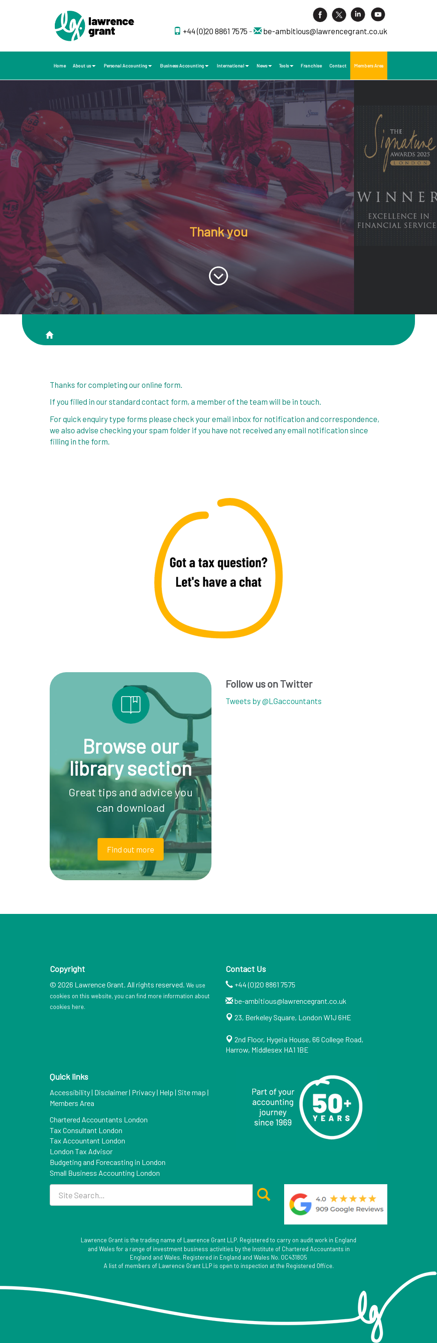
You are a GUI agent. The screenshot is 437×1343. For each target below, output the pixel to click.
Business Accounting (184, 65)
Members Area (369, 65)
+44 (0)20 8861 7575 (216, 31)
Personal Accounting (128, 65)
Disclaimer (111, 1092)
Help (166, 1092)
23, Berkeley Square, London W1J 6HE (292, 1017)
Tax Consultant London (86, 1130)
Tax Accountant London (87, 1140)
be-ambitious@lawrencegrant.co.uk (325, 31)
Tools (286, 65)
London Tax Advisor (81, 1151)
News (264, 65)
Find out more (130, 849)
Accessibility (70, 1092)
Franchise (311, 65)
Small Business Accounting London (105, 1172)
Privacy (143, 1092)
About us (84, 65)
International (233, 65)
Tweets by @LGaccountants (274, 700)
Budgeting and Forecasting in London (108, 1162)
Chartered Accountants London (99, 1119)
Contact (338, 65)
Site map (192, 1092)
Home (59, 65)
